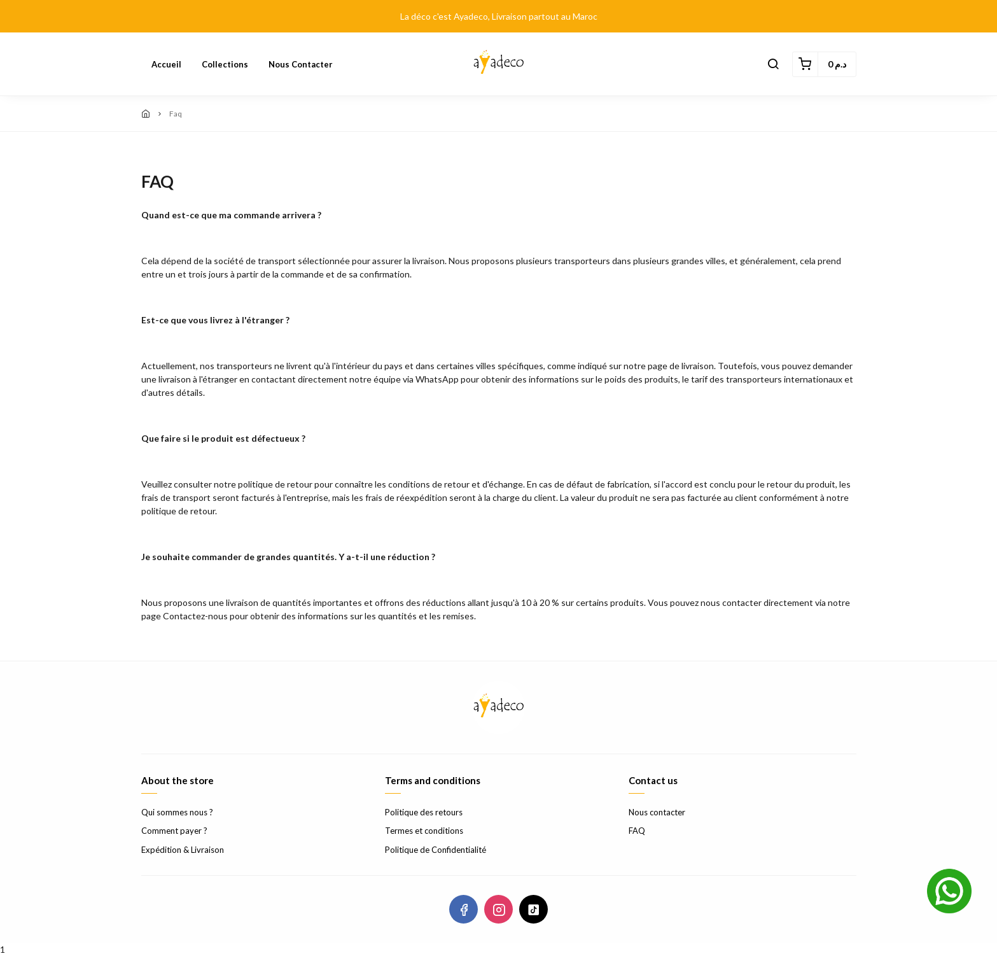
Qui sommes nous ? (177, 812)
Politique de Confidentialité (435, 850)
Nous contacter (300, 64)
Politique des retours (424, 812)
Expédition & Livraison (182, 850)
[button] (773, 64)
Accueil (166, 64)
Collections (225, 64)
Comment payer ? (174, 831)
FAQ (637, 831)
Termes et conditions (424, 831)
